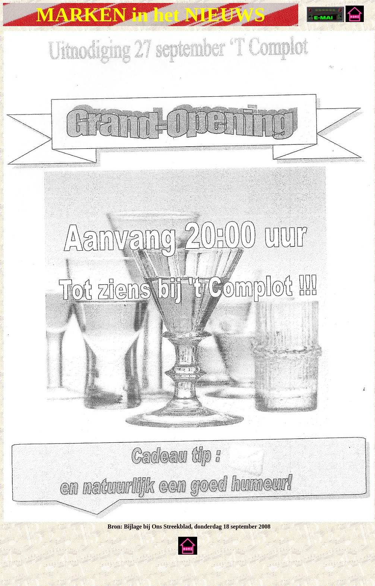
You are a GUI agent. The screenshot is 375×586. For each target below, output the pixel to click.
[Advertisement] (90, 572)
